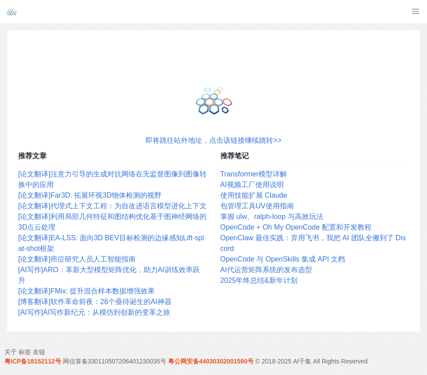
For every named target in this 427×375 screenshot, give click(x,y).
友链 (39, 351)
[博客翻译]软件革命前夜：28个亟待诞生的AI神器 (95, 301)
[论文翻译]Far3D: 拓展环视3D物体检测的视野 (89, 195)
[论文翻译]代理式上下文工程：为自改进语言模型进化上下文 (112, 206)
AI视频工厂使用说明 (252, 184)
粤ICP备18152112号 (32, 361)
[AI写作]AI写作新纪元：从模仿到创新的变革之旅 (94, 312)
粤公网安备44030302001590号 (211, 361)
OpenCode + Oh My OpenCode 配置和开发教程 (296, 227)
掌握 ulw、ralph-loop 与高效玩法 (271, 216)
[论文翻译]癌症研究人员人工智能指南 (77, 259)
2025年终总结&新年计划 (259, 280)
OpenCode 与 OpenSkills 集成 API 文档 (282, 259)
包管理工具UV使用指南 (257, 206)
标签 (25, 351)
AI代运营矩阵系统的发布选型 (266, 269)
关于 (10, 351)
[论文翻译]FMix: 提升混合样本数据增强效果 (86, 291)
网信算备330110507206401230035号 (115, 361)
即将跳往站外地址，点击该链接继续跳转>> (213, 140)
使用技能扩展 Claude (253, 195)
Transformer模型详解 (253, 174)
